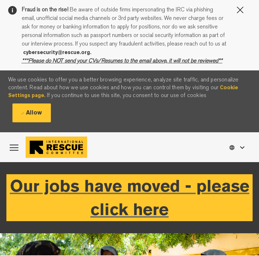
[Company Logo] (58, 147)
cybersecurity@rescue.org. (57, 52)
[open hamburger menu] (14, 147)
